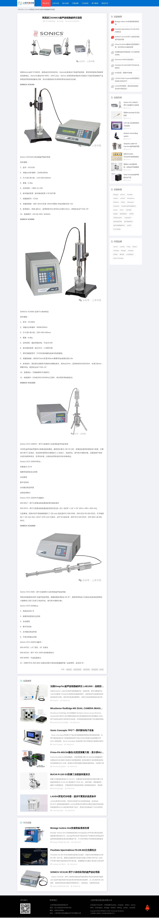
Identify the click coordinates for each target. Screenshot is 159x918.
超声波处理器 (77, 670)
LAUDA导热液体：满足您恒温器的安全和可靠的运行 (126, 87)
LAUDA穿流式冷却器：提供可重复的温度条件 (73, 797)
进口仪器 (66, 3)
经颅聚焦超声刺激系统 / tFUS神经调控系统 (127, 53)
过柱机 (61, 21)
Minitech (116, 202)
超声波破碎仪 (128, 222)
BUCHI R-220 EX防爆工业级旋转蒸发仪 (70, 775)
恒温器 (115, 214)
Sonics (26, 10)
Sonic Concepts (58, 745)
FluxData (55, 864)
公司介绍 (56, 3)
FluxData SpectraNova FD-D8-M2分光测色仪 (73, 850)
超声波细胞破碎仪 (119, 225)
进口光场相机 (64, 723)
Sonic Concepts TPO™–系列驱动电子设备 (72, 730)
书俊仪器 (20, 10)
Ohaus (135, 247)
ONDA (123, 202)
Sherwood (130, 202)
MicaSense (56, 723)
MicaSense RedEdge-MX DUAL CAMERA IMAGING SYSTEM (77, 708)
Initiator (115, 199)
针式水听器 (116, 229)
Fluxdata (130, 195)
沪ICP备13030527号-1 (108, 913)
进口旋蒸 (60, 789)
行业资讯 (85, 3)
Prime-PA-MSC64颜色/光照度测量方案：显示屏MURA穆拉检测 (77, 752)
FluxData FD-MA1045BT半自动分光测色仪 (127, 67)
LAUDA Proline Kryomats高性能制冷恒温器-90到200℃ (127, 80)
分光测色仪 (129, 255)
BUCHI (55, 789)
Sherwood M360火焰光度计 (124, 60)
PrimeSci (55, 767)
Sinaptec (131, 251)
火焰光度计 (127, 218)
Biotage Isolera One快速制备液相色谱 (69, 828)
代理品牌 (76, 3)
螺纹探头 (69, 670)
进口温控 (60, 811)
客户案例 (96, 3)
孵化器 (122, 255)
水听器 (131, 214)
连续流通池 (95, 670)
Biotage (55, 842)
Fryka (128, 247)
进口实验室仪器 (50, 21)
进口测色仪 (62, 767)
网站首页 (46, 3)
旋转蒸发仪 (123, 214)
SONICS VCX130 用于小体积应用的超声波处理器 (75, 872)
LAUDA (55, 811)
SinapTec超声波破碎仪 (128, 206)
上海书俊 (128, 210)
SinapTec (55, 701)
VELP (121, 210)
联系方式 (105, 3)
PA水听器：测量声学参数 (123, 73)
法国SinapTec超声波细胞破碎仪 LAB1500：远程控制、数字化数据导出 (77, 686)
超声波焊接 (86, 670)
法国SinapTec (117, 218)
